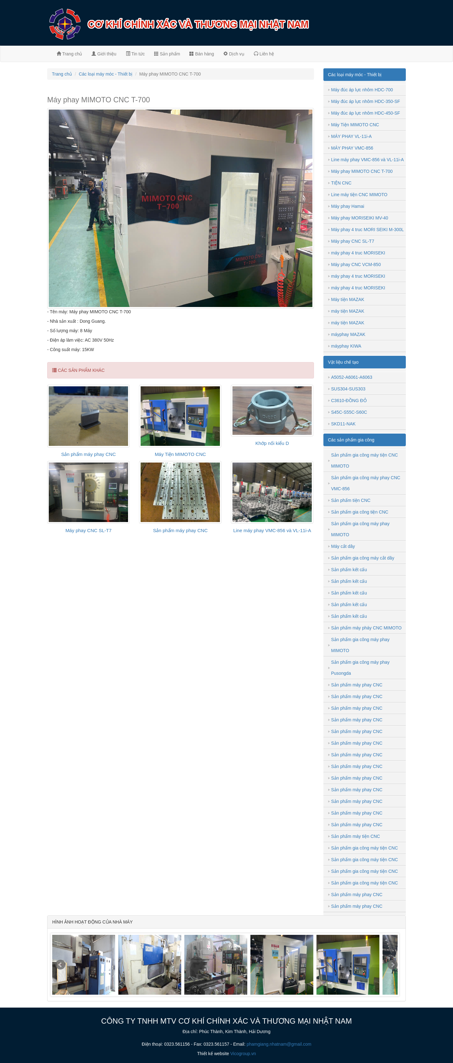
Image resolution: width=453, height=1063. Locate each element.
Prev (60, 965)
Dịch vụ (233, 53)
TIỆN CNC (341, 182)
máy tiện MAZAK (347, 311)
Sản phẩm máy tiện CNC (355, 836)
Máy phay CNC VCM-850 (356, 264)
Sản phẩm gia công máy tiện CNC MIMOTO (364, 460)
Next (393, 965)
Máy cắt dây (343, 546)
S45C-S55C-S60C (349, 412)
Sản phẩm (167, 53)
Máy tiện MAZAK (347, 299)
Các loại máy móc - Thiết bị (105, 74)
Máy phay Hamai (347, 206)
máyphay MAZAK (348, 334)
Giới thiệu (104, 53)
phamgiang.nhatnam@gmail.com (279, 1044)
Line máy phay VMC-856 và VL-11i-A (272, 530)
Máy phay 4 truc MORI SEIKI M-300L (367, 229)
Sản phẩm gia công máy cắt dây (362, 557)
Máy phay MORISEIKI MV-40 (359, 217)
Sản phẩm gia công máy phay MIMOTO (360, 529)
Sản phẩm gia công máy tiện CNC (364, 847)
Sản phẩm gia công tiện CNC (360, 511)
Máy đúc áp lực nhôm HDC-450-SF (365, 113)
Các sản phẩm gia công (351, 439)
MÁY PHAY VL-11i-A (351, 136)
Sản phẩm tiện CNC (351, 500)
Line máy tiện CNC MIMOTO (359, 194)
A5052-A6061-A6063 (351, 377)
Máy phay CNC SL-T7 (88, 530)
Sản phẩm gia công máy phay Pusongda (360, 668)
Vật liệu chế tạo (343, 362)
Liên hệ (264, 53)
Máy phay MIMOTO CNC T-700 (362, 171)
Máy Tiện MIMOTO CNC (180, 454)
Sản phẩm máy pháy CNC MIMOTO (366, 627)
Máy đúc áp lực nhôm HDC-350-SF (365, 101)
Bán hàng (201, 53)
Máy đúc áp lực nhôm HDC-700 (362, 89)
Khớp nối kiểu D (272, 443)
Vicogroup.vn (243, 1053)
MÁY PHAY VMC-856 (352, 148)
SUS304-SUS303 (348, 388)
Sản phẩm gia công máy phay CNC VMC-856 (365, 483)
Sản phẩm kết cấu (349, 569)
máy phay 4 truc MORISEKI (358, 252)
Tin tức (135, 53)
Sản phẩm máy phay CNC (88, 454)
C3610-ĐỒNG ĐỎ (349, 400)
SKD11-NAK (343, 423)
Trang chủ (69, 53)
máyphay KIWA (346, 346)
